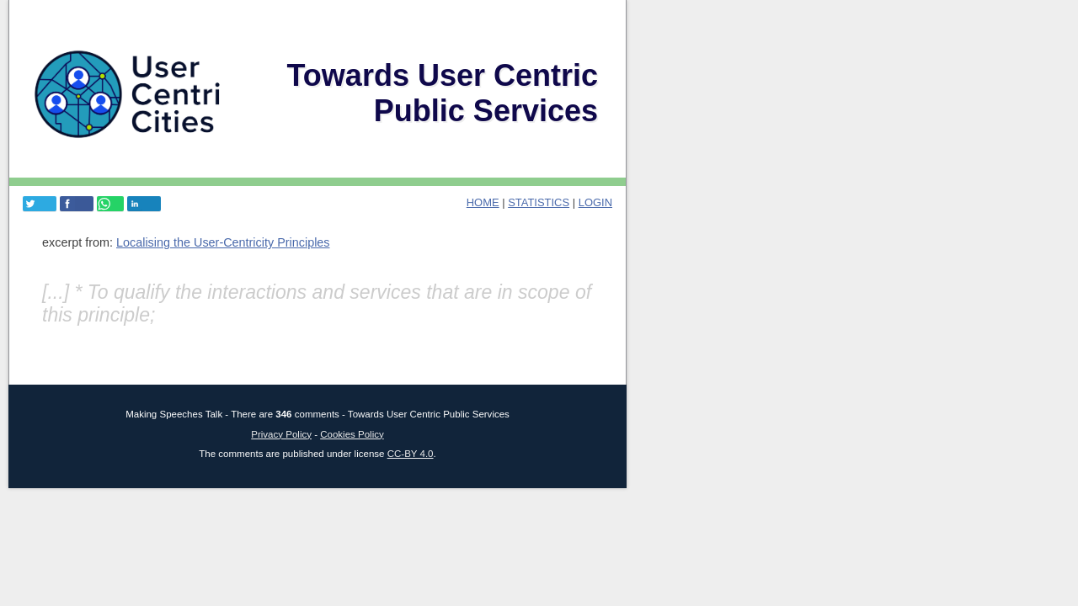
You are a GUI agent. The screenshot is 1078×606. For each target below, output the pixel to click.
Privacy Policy (281, 434)
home (483, 202)
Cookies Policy (352, 434)
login (595, 202)
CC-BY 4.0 (410, 454)
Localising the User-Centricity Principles (223, 242)
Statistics (538, 202)
